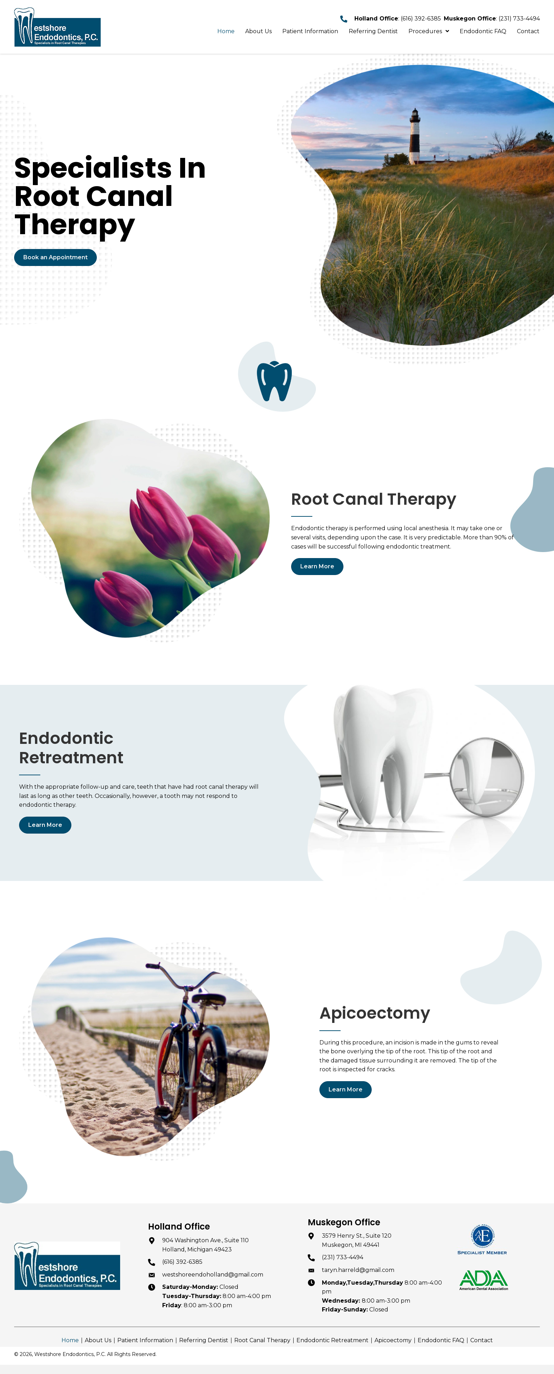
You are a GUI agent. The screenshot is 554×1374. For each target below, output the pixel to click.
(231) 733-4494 (519, 18)
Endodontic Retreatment (332, 1340)
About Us (98, 1340)
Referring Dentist (203, 1340)
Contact (481, 1340)
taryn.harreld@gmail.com (358, 1270)
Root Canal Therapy (262, 1340)
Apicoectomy (393, 1340)
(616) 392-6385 (421, 18)
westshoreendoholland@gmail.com (212, 1274)
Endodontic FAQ (441, 1340)
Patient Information (145, 1340)
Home (70, 1340)
